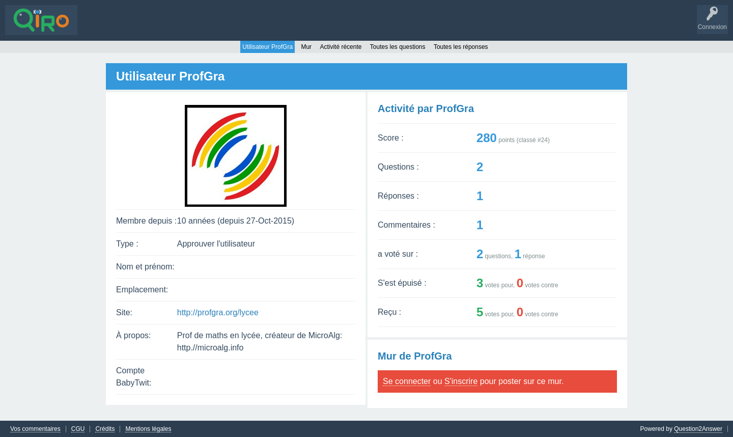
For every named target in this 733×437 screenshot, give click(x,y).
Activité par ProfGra (426, 108)
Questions (99, 27)
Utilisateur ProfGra (267, 46)
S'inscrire (356, 27)
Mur (306, 46)
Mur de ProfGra (415, 355)
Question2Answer (698, 428)
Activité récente (340, 46)
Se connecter (407, 380)
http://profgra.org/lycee (218, 312)
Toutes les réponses (461, 46)
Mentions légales (148, 428)
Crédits (105, 428)
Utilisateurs (225, 27)
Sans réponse (143, 27)
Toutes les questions (398, 46)
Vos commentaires (35, 428)
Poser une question (280, 27)
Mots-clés (187, 27)
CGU (78, 428)
